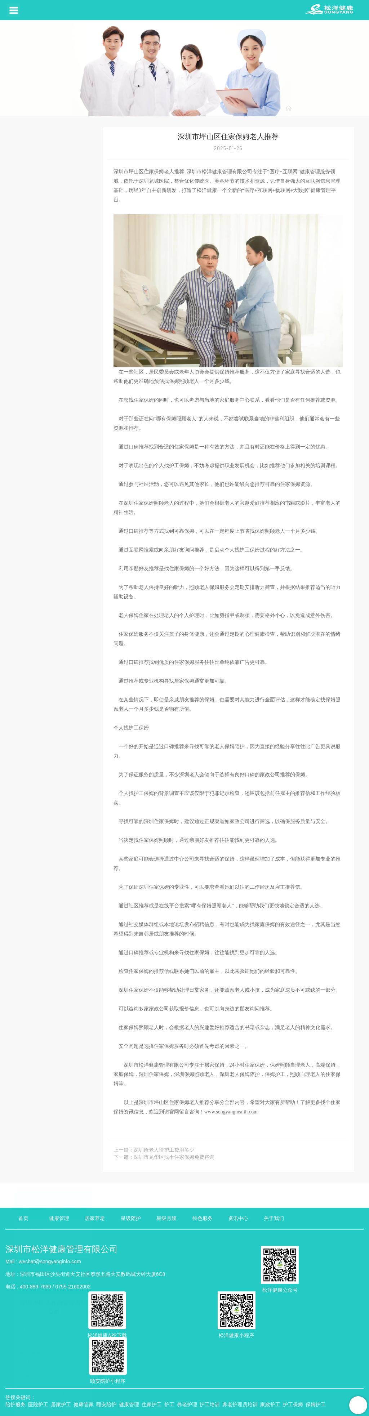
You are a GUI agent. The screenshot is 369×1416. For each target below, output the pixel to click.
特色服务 (202, 1218)
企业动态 (32, 164)
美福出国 (64, 1392)
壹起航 (39, 1392)
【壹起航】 (286, 1408)
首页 (301, 109)
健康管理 (59, 1218)
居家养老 (95, 1218)
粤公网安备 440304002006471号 (123, 1380)
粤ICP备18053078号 (54, 1380)
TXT (183, 1408)
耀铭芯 (88, 1392)
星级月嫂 (166, 1218)
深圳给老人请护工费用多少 (164, 1150)
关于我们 (274, 1218)
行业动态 (352, 109)
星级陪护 (131, 1218)
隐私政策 (15, 1380)
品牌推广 (112, 1392)
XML (152, 1408)
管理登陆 (215, 1408)
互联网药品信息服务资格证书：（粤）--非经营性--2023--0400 (238, 1380)
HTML (168, 1408)
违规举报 (238, 1408)
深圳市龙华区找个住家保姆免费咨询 (174, 1157)
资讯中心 (324, 109)
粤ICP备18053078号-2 (323, 1408)
